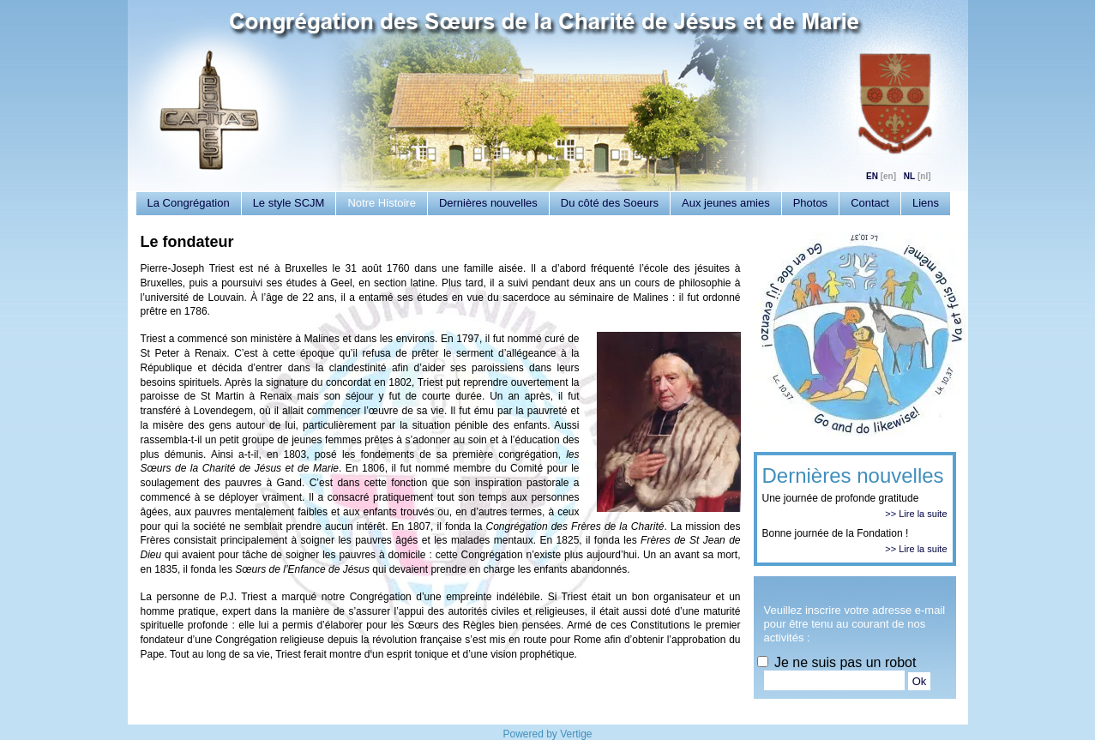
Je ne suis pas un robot (837, 662)
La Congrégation (188, 202)
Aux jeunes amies (726, 202)
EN (872, 176)
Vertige (576, 734)
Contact (870, 202)
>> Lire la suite (916, 513)
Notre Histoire (381, 202)
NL (909, 176)
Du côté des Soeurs (610, 202)
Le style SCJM (289, 202)
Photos (810, 202)
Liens (925, 202)
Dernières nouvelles (488, 202)
